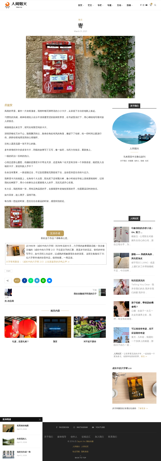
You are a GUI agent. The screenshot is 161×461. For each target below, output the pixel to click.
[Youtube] (146, 5)
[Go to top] (80, 457)
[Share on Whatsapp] (30, 280)
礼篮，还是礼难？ (20, 341)
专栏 (100, 5)
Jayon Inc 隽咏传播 (85, 441)
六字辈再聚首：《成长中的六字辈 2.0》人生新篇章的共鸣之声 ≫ (38, 261)
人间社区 (85, 446)
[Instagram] (143, 5)
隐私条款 (85, 451)
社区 (147, 161)
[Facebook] (140, 5)
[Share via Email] (49, 280)
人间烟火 (76, 446)
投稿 (129, 5)
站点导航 (76, 451)
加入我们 (99, 436)
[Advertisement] (134, 188)
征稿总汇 (86, 436)
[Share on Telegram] (37, 280)
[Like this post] (18, 280)
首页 (80, 5)
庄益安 (8, 105)
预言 (55, 341)
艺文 (90, 5)
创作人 (136, 161)
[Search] (155, 5)
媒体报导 (61, 436)
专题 (109, 5)
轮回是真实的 (138, 280)
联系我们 (112, 436)
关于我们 (123, 161)
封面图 (130, 161)
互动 (119, 5)
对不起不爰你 (90, 341)
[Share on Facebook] (24, 280)
